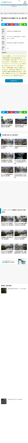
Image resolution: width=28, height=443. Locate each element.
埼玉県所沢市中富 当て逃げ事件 (20, 147)
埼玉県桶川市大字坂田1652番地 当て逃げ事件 (7, 161)
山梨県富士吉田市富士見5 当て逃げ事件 (7, 238)
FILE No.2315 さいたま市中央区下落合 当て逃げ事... (20, 176)
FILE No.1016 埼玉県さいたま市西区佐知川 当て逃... (20, 162)
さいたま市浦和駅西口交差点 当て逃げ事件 (7, 175)
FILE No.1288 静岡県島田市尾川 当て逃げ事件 (7, 252)
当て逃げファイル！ (6, 2)
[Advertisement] (14, 96)
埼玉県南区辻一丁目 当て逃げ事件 (7, 147)
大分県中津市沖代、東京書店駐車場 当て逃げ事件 (20, 252)
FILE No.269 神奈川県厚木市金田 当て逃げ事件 (20, 224)
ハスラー (9, 210)
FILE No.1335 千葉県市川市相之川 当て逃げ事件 (7, 224)
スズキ (4, 210)
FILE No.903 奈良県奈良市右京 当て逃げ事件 (20, 238)
